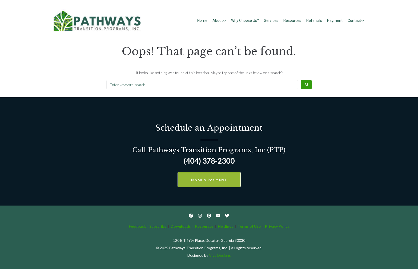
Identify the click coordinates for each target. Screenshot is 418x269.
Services (271, 20)
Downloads (181, 226)
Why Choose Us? (245, 20)
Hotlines (225, 226)
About (217, 20)
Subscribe (157, 226)
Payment (335, 20)
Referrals (314, 20)
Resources (292, 20)
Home (202, 20)
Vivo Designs (220, 255)
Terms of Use (250, 226)
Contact (354, 20)
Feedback (137, 226)
